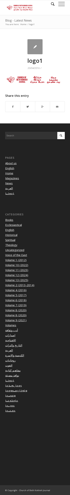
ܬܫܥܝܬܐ (10, 410)
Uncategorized (14, 250)
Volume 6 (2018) (16, 300)
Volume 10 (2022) (16, 265)
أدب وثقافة (11, 330)
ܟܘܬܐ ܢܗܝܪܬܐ (13, 385)
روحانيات (10, 360)
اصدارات (10, 335)
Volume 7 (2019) (16, 305)
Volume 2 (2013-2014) (19, 285)
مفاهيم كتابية (13, 370)
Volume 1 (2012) (16, 260)
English (9, 168)
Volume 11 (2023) (16, 270)
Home (23, 24)
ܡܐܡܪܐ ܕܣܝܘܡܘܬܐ (16, 390)
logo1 (35, 60)
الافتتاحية (10, 340)
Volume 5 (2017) (16, 295)
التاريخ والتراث (13, 345)
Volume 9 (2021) (16, 320)
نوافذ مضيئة (12, 375)
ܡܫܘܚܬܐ (10, 395)
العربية (9, 188)
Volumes (10, 325)
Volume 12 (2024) (16, 275)
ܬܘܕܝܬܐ (10, 405)
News (9, 183)
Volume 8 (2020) (16, 310)
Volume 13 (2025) (16, 280)
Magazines (12, 178)
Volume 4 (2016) (16, 290)
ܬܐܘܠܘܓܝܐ (11, 400)
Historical (11, 235)
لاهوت (9, 365)
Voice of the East (16, 255)
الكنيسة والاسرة (14, 355)
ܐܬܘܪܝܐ (9, 193)
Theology (11, 245)
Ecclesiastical (13, 225)
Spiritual (10, 240)
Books (9, 220)
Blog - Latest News (18, 20)
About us (11, 163)
